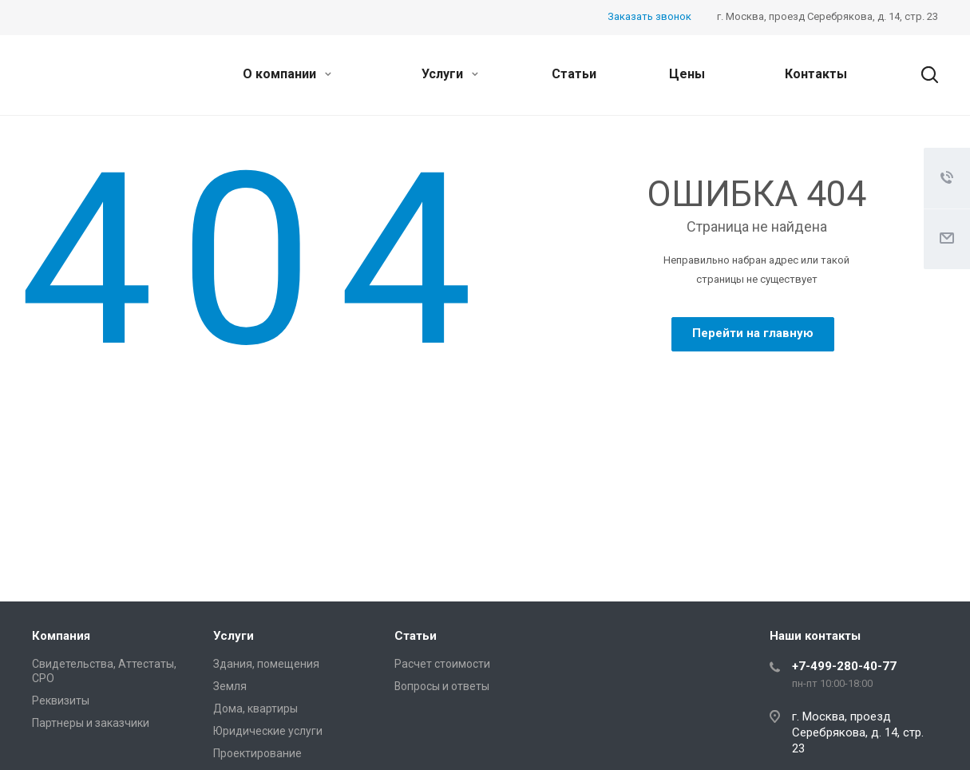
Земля (230, 686)
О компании (287, 73)
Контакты (816, 73)
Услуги (450, 73)
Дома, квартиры (255, 708)
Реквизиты (60, 700)
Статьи (574, 73)
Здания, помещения (266, 663)
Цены (687, 73)
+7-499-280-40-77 (844, 666)
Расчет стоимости (442, 663)
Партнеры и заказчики (90, 722)
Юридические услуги (268, 730)
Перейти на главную (753, 333)
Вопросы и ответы (441, 686)
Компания (61, 636)
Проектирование (257, 753)
